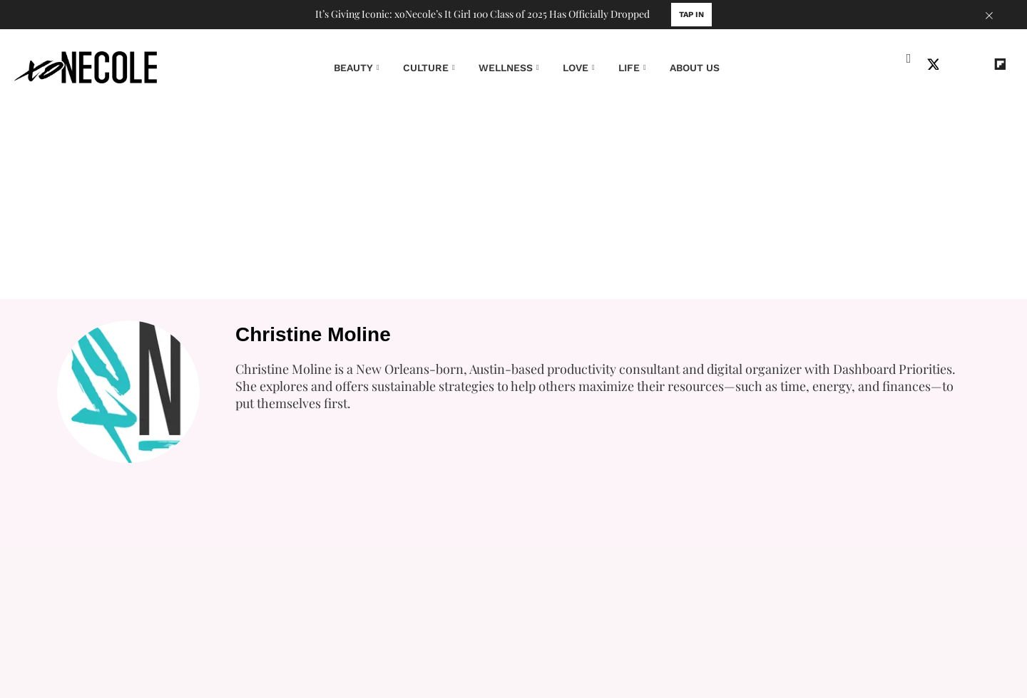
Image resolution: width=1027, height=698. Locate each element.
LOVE (575, 67)
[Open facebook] (910, 65)
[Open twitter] (933, 65)
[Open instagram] (956, 65)
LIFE (629, 67)
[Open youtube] (978, 65)
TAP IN (691, 14)
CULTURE (426, 67)
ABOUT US (695, 67)
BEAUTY (353, 67)
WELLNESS (506, 67)
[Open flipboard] (1001, 65)
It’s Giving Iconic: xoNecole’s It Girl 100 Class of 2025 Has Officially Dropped (482, 15)
